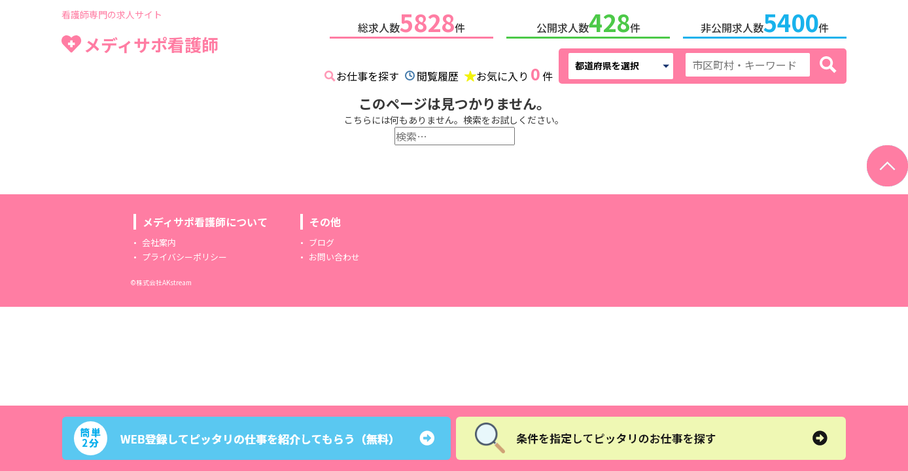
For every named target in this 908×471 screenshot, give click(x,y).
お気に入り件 (514, 74)
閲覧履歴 (438, 76)
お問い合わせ (334, 257)
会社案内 (159, 242)
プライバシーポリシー (184, 257)
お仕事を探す (367, 76)
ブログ (321, 242)
